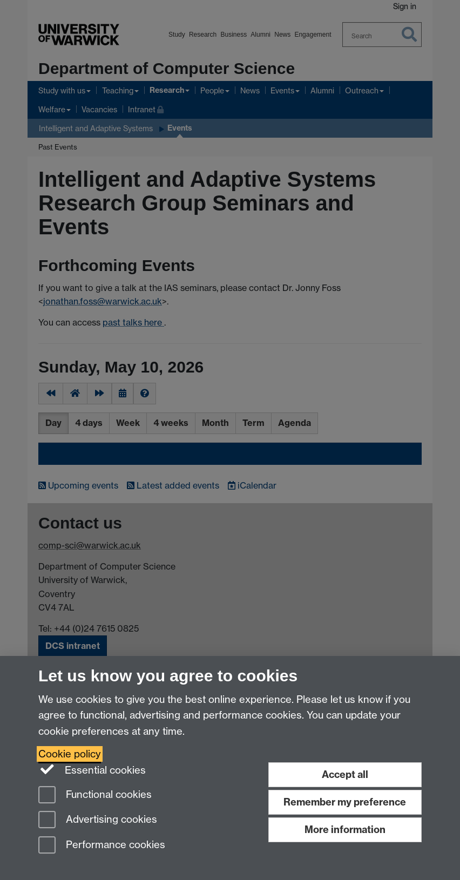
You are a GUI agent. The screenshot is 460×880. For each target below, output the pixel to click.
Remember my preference (344, 802)
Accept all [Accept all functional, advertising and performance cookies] (345, 774)
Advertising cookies (97, 820)
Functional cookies (95, 795)
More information (345, 829)
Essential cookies (92, 769)
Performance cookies (101, 846)
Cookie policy (69, 754)
